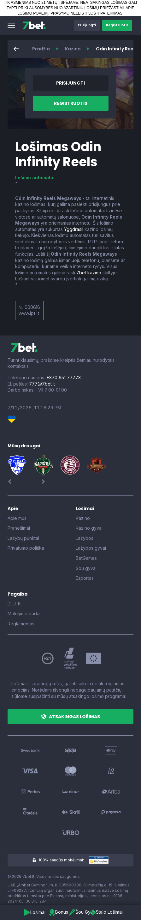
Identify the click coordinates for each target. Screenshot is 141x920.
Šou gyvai (86, 568)
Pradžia (41, 49)
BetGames (86, 558)
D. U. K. (15, 603)
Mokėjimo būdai (24, 613)
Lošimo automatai (35, 177)
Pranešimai (19, 528)
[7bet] (34, 25)
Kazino (73, 49)
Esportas (85, 578)
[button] (11, 25)
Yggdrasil (73, 229)
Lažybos (84, 538)
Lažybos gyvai (91, 548)
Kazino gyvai (89, 528)
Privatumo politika (26, 548)
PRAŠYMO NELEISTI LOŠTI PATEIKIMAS (86, 13)
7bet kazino (88, 272)
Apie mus (17, 518)
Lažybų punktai (23, 538)
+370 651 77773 (63, 377)
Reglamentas (21, 623)
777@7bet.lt (42, 384)
